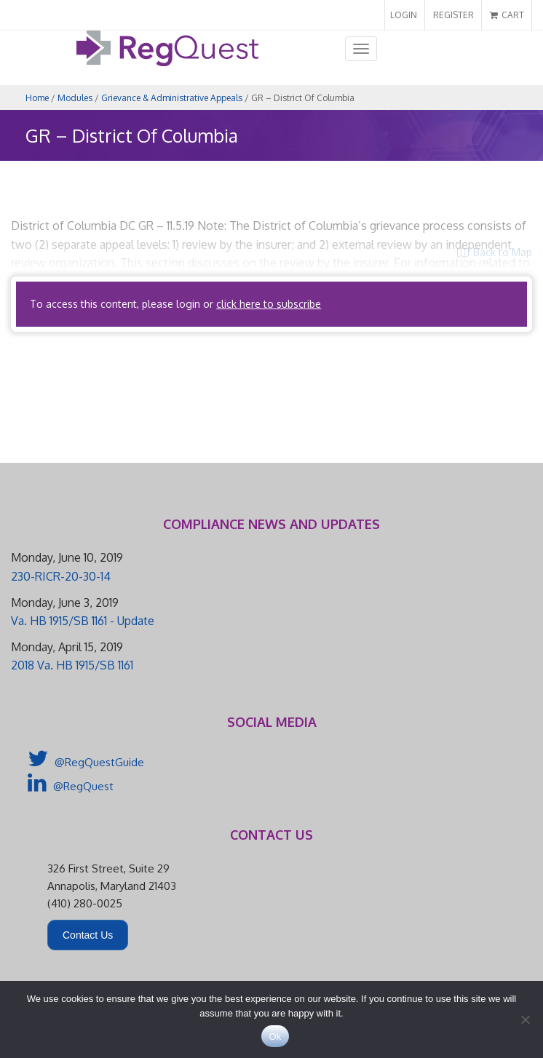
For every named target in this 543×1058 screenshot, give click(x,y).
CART (507, 14)
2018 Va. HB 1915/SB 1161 (72, 665)
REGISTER (453, 14)
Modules (75, 97)
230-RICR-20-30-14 (61, 576)
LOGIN (403, 14)
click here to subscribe (268, 304)
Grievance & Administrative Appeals (171, 97)
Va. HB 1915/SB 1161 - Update (82, 620)
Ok (275, 1036)
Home (37, 97)
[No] (525, 1019)
